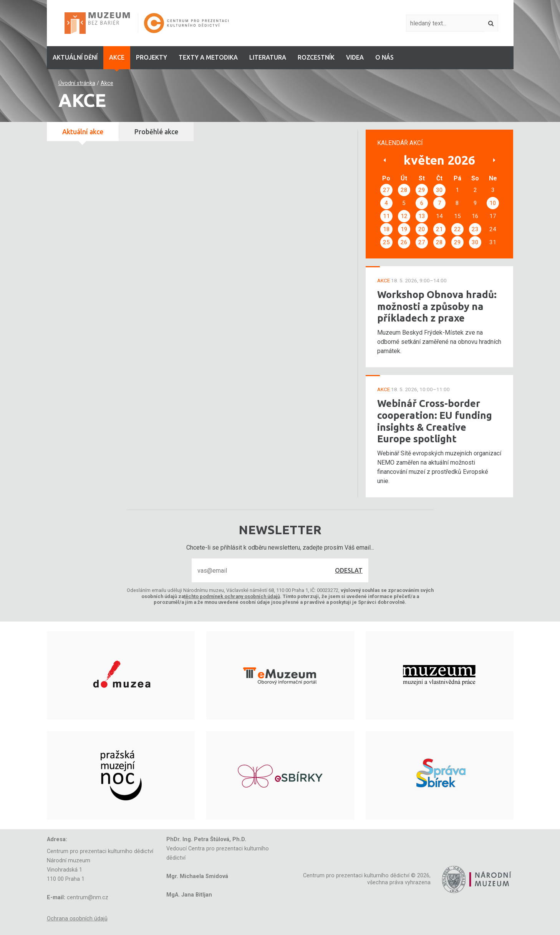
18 (386, 229)
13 (421, 216)
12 (404, 216)
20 (421, 229)
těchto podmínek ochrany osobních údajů (232, 596)
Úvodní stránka (76, 83)
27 (386, 190)
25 (386, 242)
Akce (107, 83)
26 (404, 242)
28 (404, 190)
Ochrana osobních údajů (77, 918)
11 (386, 216)
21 (439, 229)
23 (475, 229)
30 (439, 190)
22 (457, 229)
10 (492, 203)
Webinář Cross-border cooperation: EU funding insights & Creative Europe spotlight (434, 421)
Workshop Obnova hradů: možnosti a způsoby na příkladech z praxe (437, 306)
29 (421, 190)
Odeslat (349, 570)
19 (404, 229)
